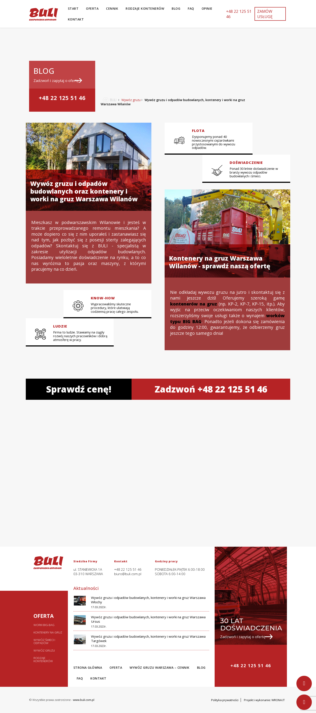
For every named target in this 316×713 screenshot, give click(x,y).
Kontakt (76, 19)
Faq (191, 8)
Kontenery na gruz (47, 632)
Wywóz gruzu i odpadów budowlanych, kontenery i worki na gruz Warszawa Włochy (148, 599)
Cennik (112, 8)
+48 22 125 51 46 (238, 14)
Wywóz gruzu (131, 100)
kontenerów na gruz (193, 304)
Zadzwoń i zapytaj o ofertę (57, 80)
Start (73, 8)
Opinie (207, 8)
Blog (176, 8)
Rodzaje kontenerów (145, 8)
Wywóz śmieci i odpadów (44, 641)
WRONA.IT (278, 700)
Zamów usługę (265, 14)
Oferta (92, 8)
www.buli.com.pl (83, 700)
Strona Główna (87, 667)
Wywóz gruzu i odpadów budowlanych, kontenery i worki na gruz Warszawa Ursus (148, 619)
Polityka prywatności (224, 700)
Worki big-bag (43, 625)
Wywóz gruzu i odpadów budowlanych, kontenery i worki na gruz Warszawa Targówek (148, 638)
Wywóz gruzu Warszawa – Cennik (160, 667)
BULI (108, 100)
